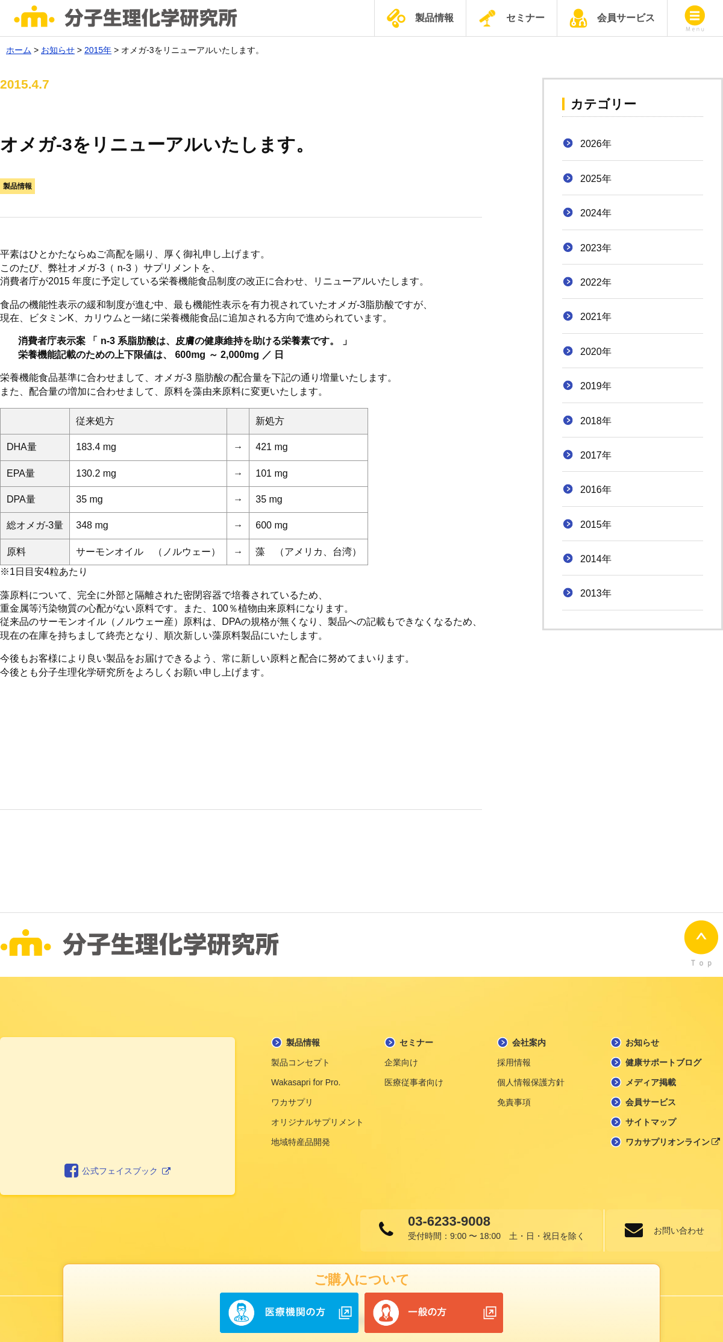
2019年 (596, 386)
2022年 (596, 282)
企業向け (401, 1059)
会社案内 (529, 1039)
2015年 (596, 524)
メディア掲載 (650, 1078)
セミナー (511, 18)
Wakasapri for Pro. (305, 1078)
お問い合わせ (678, 1227)
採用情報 (514, 1059)
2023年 (596, 248)
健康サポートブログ (663, 1059)
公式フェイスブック (117, 1167)
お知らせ (642, 1039)
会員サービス (612, 18)
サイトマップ (650, 1118)
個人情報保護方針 (531, 1078)
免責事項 (514, 1098)
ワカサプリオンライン (673, 1138)
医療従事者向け (413, 1078)
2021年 (596, 317)
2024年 (596, 213)
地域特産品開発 (300, 1138)
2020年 (596, 351)
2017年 (596, 455)
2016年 (596, 489)
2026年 (596, 144)
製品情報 (420, 18)
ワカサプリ (292, 1098)
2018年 (596, 421)
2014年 (596, 559)
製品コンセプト (300, 1059)
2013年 (596, 593)
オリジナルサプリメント (317, 1118)
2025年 (596, 179)
